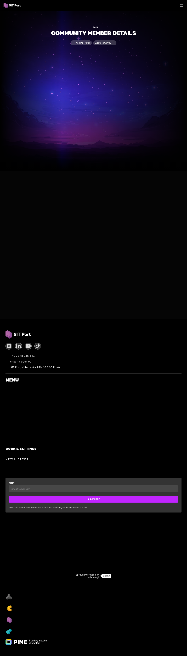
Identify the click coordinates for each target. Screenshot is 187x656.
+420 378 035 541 (22, 355)
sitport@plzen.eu (20, 361)
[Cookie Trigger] (21, 448)
